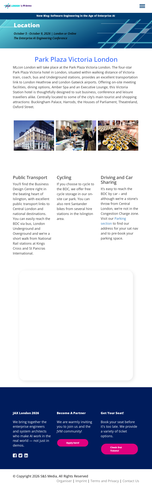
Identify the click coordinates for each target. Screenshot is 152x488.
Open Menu (142, 6)
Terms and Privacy (104, 481)
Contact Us (131, 481)
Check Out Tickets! (116, 449)
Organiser (64, 481)
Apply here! (72, 442)
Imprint (81, 481)
